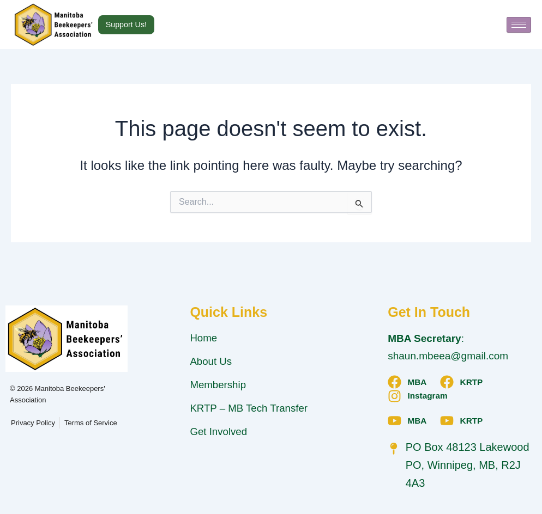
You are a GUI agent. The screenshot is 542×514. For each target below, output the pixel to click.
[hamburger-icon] (519, 25)
